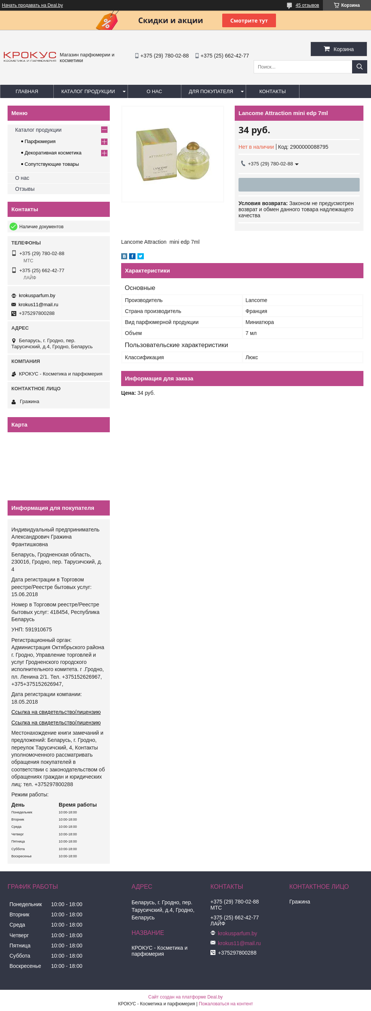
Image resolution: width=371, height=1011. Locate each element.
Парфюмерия (40, 141)
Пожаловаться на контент (226, 1003)
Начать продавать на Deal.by (32, 5)
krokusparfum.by (37, 295)
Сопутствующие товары (52, 164)
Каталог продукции (88, 91)
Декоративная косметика (53, 153)
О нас (154, 91)
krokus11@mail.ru (38, 304)
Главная (27, 91)
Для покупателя (211, 91)
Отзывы (24, 189)
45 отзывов (307, 5)
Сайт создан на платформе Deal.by (185, 997)
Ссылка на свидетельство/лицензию (56, 712)
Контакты (272, 91)
